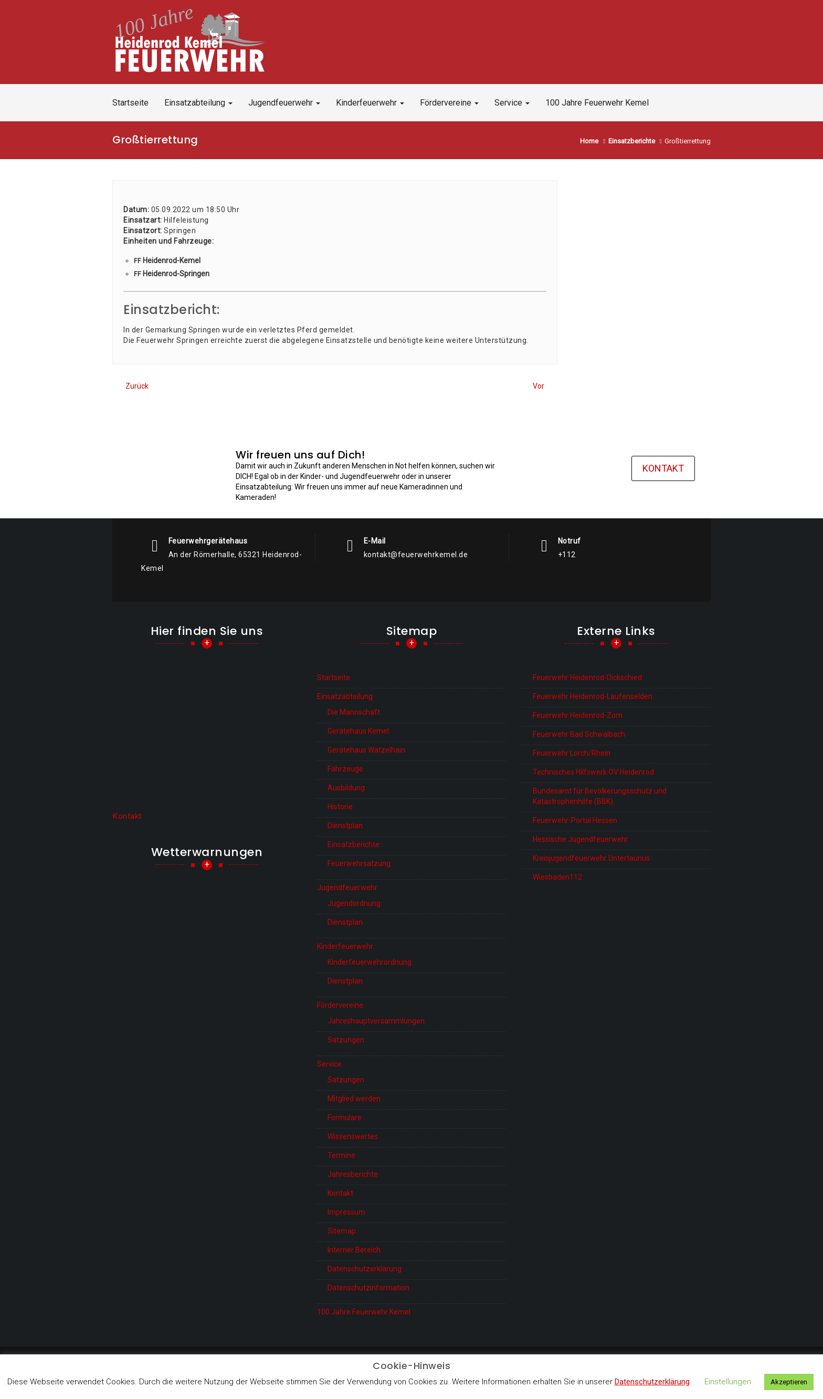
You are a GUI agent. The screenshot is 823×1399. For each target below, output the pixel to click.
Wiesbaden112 (557, 877)
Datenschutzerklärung (365, 1269)
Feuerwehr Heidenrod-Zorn (577, 715)
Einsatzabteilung (198, 103)
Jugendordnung (354, 903)
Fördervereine (449, 103)
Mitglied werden (354, 1098)
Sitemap (342, 1231)
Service (512, 103)
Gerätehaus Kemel (358, 731)
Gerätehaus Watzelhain (366, 750)
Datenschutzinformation (368, 1287)
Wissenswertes (353, 1136)
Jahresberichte (353, 1174)
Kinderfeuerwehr (370, 103)
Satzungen (346, 1040)
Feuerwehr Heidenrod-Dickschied (587, 677)
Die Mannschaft (354, 712)
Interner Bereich (354, 1250)
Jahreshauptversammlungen (376, 1021)
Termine (341, 1155)
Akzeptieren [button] (789, 1382)
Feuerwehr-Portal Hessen (575, 820)
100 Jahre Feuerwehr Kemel (597, 103)
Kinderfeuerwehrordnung (370, 962)
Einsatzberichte (353, 844)
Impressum (346, 1212)
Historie (340, 806)
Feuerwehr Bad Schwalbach (579, 734)
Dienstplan (345, 825)
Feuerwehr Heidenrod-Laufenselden (592, 696)
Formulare (345, 1117)
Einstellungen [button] (727, 1381)
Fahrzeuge (345, 769)
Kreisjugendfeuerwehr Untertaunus (591, 858)
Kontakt (663, 469)
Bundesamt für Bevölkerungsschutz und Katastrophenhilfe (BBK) (600, 796)
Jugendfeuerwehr (284, 103)
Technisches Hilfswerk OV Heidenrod (593, 772)
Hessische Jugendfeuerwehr (580, 839)
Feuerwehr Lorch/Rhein (571, 753)
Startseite (130, 103)
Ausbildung (346, 788)
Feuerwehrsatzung (359, 863)
